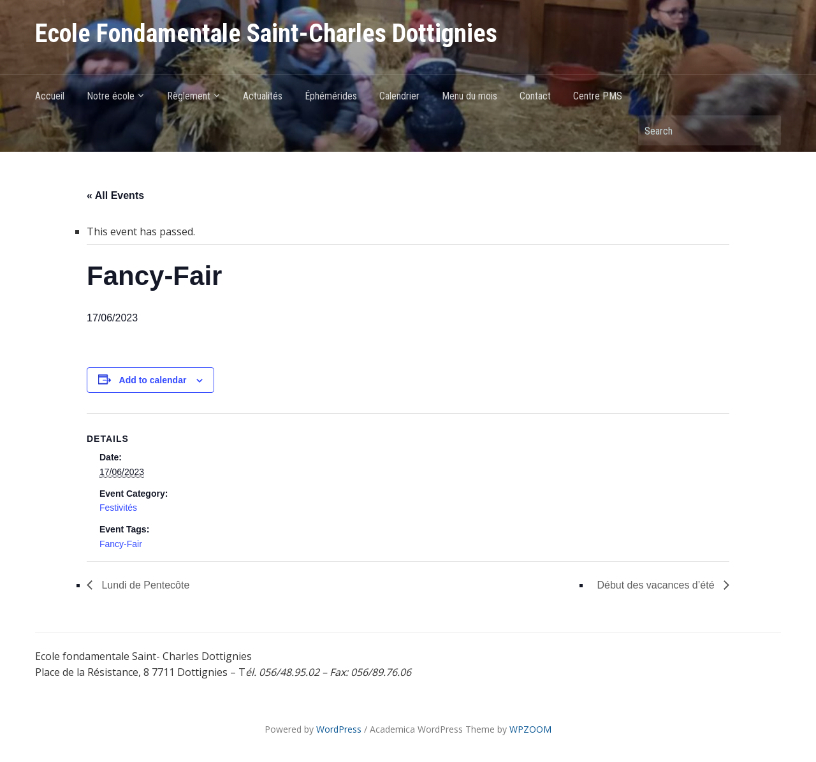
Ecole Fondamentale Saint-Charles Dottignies (266, 33)
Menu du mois (469, 96)
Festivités (118, 507)
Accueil (49, 96)
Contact (535, 96)
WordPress (338, 729)
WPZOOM (530, 729)
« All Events (115, 195)
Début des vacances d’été (657, 585)
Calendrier (399, 96)
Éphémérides (331, 96)
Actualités (262, 96)
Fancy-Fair (120, 544)
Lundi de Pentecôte (144, 585)
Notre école (111, 96)
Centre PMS (597, 96)
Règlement (188, 96)
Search (765, 130)
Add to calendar (153, 380)
